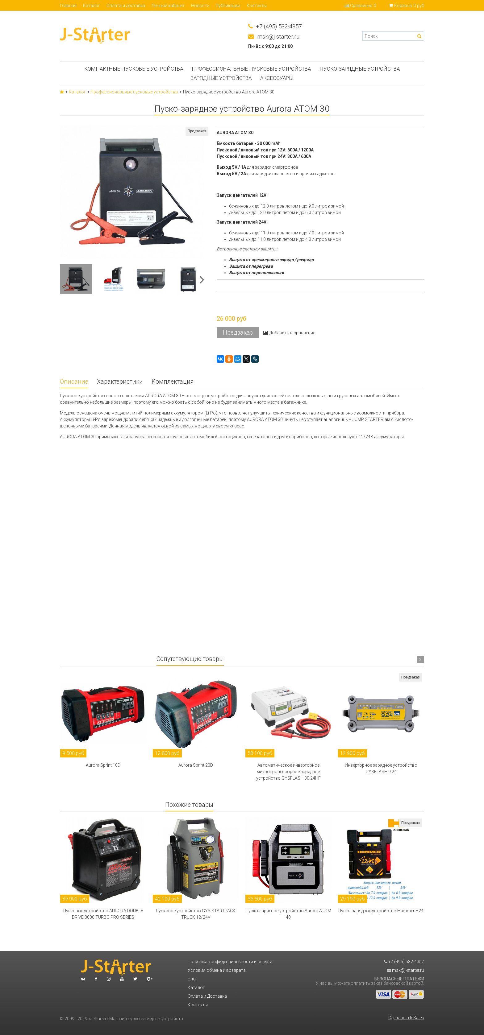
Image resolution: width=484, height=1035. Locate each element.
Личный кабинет (168, 5)
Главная (68, 5)
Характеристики (120, 381)
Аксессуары (277, 78)
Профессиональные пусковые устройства (251, 69)
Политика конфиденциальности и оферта (230, 961)
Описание (74, 381)
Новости (200, 5)
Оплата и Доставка (207, 996)
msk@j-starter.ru (273, 37)
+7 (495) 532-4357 (275, 27)
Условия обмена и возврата (217, 970)
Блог (193, 978)
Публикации (228, 5)
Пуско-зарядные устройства (359, 69)
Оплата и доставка (125, 5)
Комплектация (173, 381)
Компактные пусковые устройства (133, 69)
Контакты (257, 5)
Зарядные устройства (221, 78)
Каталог (91, 5)
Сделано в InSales (406, 1017)
